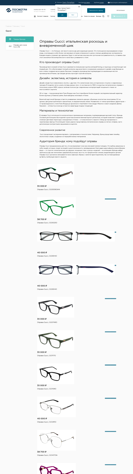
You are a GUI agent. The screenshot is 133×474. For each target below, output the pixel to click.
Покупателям (60, 426)
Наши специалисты (76, 433)
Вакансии (89, 429)
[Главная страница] (16, 10)
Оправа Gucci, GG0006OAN (47, 192)
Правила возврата (60, 440)
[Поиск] (103, 16)
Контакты (89, 433)
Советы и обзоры (60, 444)
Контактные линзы (44, 429)
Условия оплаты (60, 436)
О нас (88, 436)
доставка (87, 2)
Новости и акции (89, 16)
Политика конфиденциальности (57, 462)
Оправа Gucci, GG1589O (77, 335)
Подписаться (106, 398)
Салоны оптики (77, 426)
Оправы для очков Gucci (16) (18, 46)
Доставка (57, 433)
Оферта (41, 462)
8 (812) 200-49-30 (40, 9)
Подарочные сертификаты (59, 452)
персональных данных (91, 404)
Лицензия (73, 445)
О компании (91, 426)
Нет (72, 15)
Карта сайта (113, 462)
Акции (57, 429)
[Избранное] (108, 16)
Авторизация (120, 10)
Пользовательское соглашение (80, 462)
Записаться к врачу (96, 10)
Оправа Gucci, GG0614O (107, 192)
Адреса (72, 429)
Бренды (98, 16)
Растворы (42, 433)
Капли (40, 436)
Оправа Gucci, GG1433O (46, 300)
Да (62, 15)
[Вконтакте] (103, 440)
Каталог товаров (42, 16)
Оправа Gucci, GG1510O (46, 371)
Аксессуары (42, 440)
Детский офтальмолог (77, 442)
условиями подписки (109, 404)
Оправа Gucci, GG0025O (77, 192)
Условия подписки (100, 462)
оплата (101, 2)
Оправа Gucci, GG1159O (46, 264)
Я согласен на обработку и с (89, 404)
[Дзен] (108, 440)
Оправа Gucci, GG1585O (46, 335)
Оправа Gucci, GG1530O (77, 300)
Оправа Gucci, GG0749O (77, 228)
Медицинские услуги (61, 447)
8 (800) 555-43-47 (108, 432)
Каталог (42, 426)
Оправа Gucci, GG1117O (106, 228)
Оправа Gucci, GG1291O (77, 264)
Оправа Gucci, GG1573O (107, 300)
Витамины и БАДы (44, 444)
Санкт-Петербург (68, 2)
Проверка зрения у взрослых (76, 437)
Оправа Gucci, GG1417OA (107, 264)
